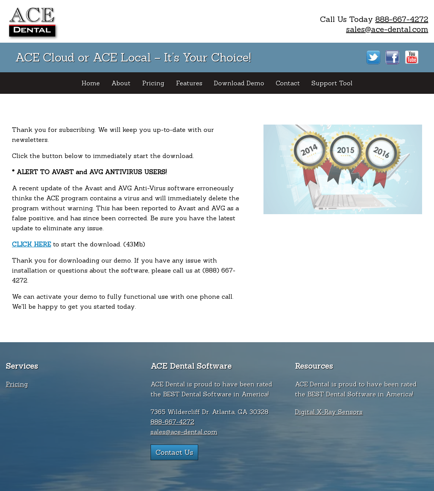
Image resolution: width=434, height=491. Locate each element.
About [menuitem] (121, 83)
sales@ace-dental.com (387, 29)
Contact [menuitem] (288, 83)
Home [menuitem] (90, 83)
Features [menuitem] (189, 83)
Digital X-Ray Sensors (329, 412)
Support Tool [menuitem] (332, 83)
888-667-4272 (401, 19)
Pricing (17, 384)
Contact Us (174, 452)
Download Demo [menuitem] (239, 83)
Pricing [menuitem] (153, 83)
